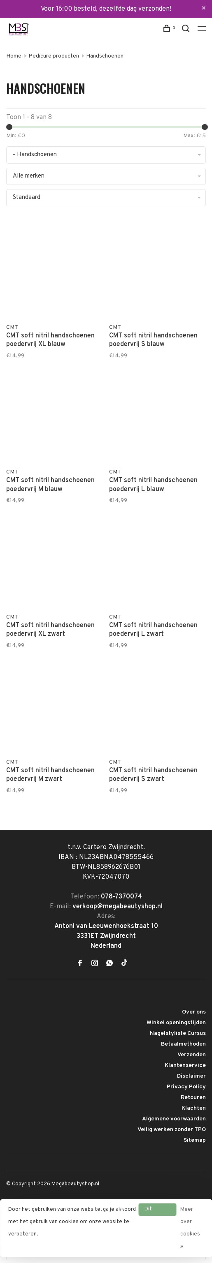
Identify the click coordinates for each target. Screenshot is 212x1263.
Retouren (193, 1097)
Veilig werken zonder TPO (171, 1129)
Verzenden (191, 1054)
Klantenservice (185, 1065)
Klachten (194, 1108)
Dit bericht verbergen (157, 1211)
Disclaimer (191, 1076)
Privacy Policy (186, 1086)
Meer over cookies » (190, 1228)
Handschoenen (104, 56)
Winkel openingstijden (176, 1022)
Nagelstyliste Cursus (178, 1033)
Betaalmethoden (183, 1044)
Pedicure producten (53, 56)
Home (13, 56)
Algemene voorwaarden (174, 1118)
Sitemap (195, 1140)
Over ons (194, 1012)
